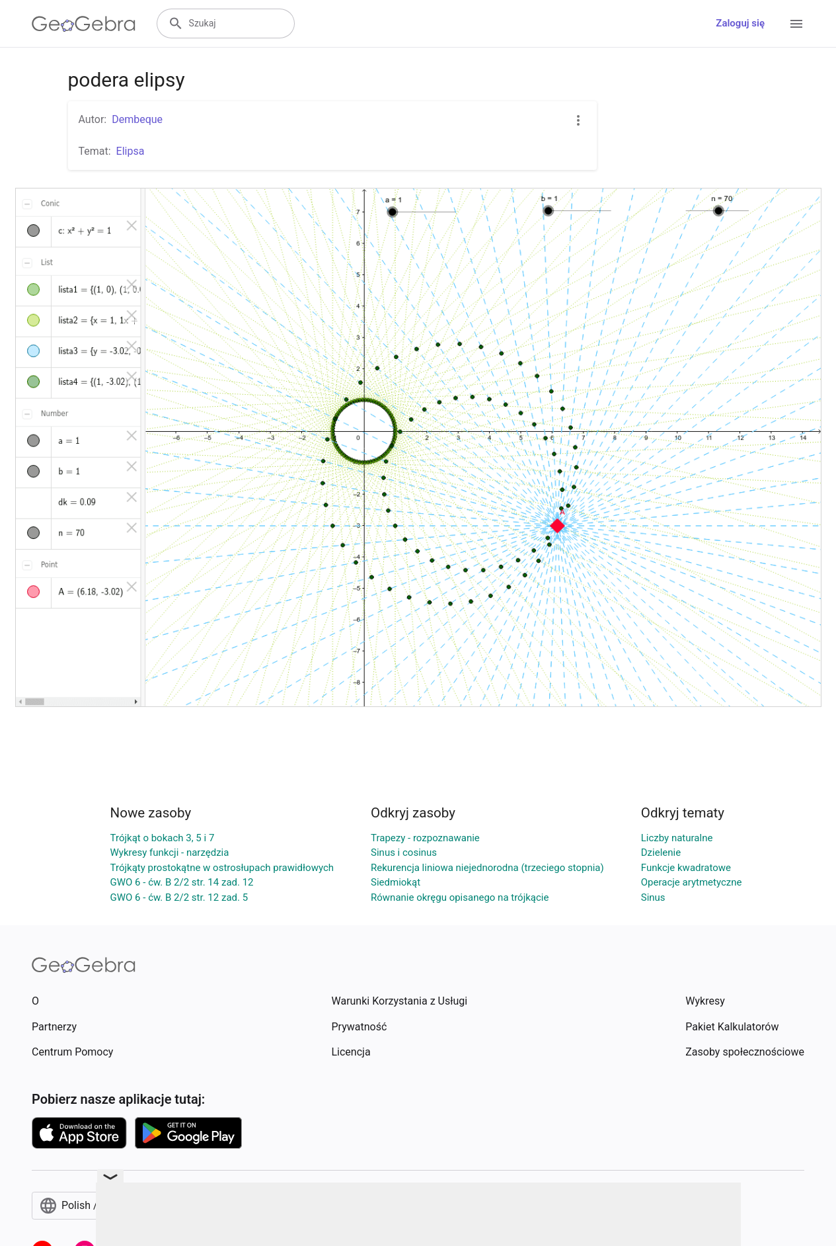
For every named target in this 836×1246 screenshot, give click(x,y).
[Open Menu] (796, 24)
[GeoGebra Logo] (83, 24)
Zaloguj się (740, 23)
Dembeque (137, 119)
